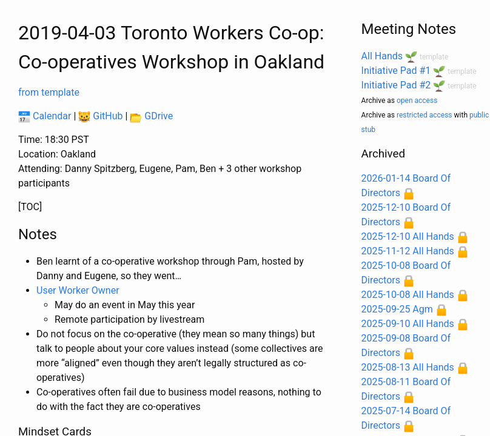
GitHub (100, 116)
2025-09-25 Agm (397, 309)
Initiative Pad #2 (396, 85)
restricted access (424, 115)
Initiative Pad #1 (396, 70)
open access (417, 100)
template (434, 57)
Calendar (44, 116)
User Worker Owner (77, 290)
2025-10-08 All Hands (407, 294)
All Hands (382, 56)
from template (48, 92)
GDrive (151, 116)
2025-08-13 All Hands (407, 367)
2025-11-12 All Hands (407, 251)
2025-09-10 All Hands (407, 323)
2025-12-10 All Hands (407, 236)
